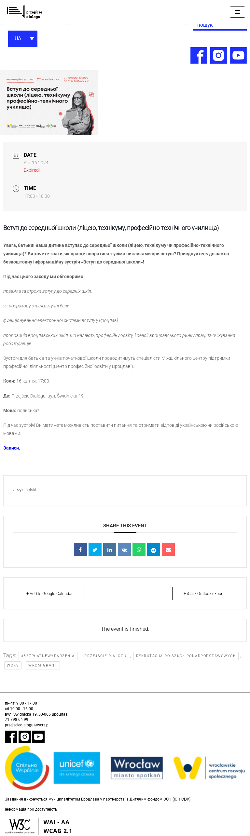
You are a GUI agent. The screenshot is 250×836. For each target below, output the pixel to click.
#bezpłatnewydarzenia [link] (48, 656)
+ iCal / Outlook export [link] (204, 593)
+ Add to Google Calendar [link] (49, 593)
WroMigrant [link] (42, 665)
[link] (24, 12)
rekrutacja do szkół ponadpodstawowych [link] (186, 656)
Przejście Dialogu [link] (105, 656)
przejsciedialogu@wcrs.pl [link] (27, 725)
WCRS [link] (13, 665)
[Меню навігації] (237, 12)
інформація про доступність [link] (31, 809)
